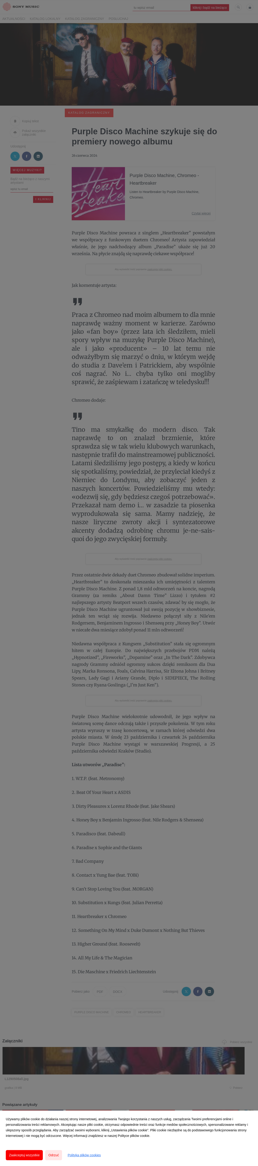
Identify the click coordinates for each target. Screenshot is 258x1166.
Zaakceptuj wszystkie (24, 1155)
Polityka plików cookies (84, 1155)
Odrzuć (53, 1155)
